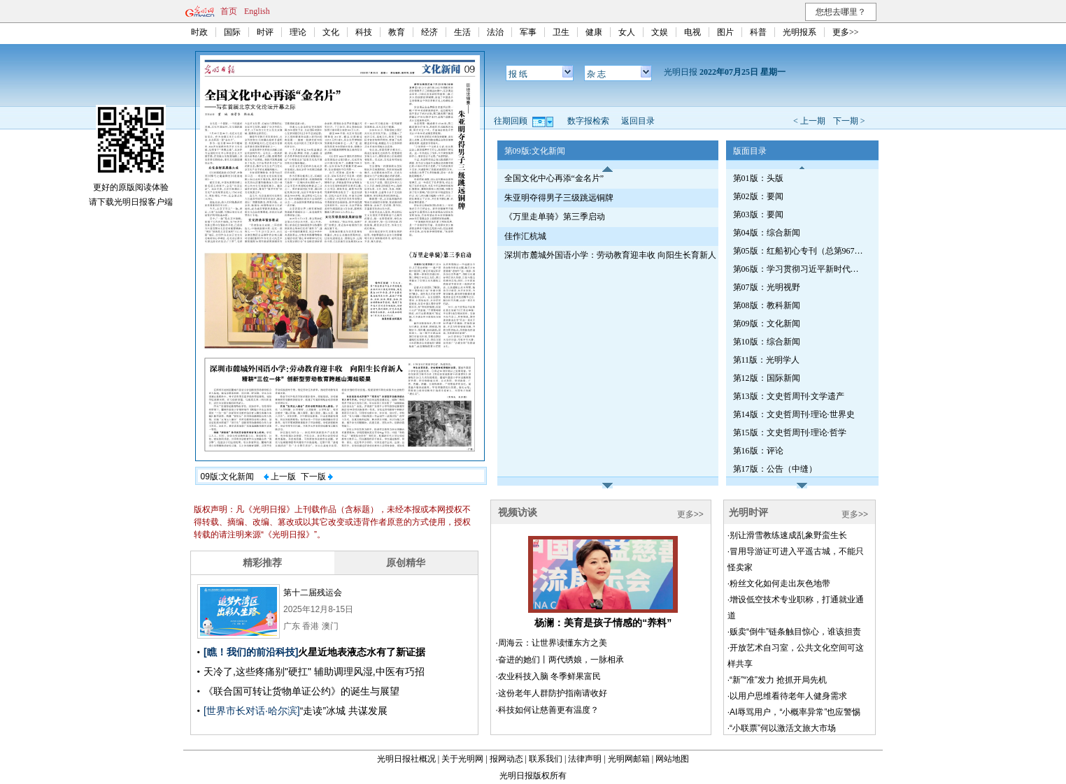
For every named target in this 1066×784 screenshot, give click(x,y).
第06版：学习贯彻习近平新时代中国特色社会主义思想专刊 (799, 269)
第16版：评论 (758, 451)
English (257, 11)
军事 (528, 32)
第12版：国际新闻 (766, 378)
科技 (363, 32)
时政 (199, 32)
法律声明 (585, 759)
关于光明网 (462, 759)
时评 (265, 32)
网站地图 (672, 759)
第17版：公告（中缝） (775, 469)
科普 (758, 32)
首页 (228, 11)
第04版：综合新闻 (766, 233)
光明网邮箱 (629, 759)
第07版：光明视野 (766, 287)
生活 (462, 32)
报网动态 (506, 759)
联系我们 (545, 759)
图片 (725, 32)
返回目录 (638, 121)
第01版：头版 (758, 178)
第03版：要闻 (758, 214)
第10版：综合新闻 (766, 342)
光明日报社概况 (406, 759)
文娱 (659, 32)
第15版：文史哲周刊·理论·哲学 (789, 432)
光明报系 (799, 32)
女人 (626, 32)
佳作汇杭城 (525, 236)
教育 (396, 32)
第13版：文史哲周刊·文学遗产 (788, 396)
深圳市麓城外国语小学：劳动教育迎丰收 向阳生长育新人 (610, 255)
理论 (298, 32)
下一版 (317, 476)
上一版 (280, 476)
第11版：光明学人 (766, 360)
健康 (593, 32)
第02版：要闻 (758, 196)
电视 (692, 32)
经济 (429, 32)
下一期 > (849, 121)
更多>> (845, 32)
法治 (495, 32)
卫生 (561, 32)
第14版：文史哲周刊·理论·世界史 (794, 414)
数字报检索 (588, 121)
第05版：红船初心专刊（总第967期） (799, 251)
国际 (232, 32)
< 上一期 (809, 121)
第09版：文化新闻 (766, 323)
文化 (330, 32)
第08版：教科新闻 (766, 305)
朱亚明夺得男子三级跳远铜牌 (558, 198)
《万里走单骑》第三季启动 (554, 217)
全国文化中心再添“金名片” (554, 178)
